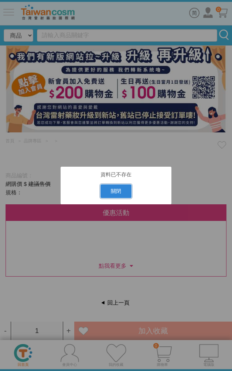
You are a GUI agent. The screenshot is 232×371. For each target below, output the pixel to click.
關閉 (116, 191)
